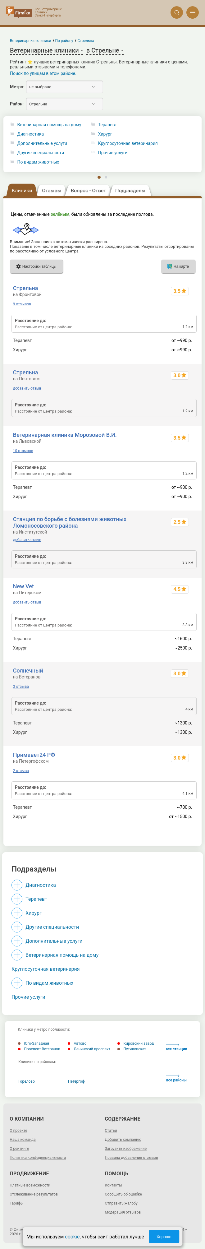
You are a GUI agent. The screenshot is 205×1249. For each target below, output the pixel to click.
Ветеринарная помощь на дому (49, 125)
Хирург (33, 913)
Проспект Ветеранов (39, 1049)
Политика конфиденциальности (38, 1157)
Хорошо (164, 1236)
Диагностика (30, 134)
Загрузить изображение (126, 1148)
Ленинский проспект (89, 1049)
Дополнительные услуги (42, 143)
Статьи (111, 1130)
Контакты (113, 1185)
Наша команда (23, 1139)
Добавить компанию (123, 1139)
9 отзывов (22, 304)
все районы (176, 1078)
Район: (17, 103)
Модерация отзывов (123, 1212)
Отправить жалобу (121, 1203)
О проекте (18, 1130)
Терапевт (36, 899)
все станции (176, 1047)
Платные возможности (30, 1185)
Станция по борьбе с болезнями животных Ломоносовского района (69, 522)
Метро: (17, 86)
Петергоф (76, 1081)
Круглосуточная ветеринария (45, 969)
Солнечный (28, 670)
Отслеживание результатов (34, 1194)
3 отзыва (21, 686)
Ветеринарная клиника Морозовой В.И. (65, 435)
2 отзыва (21, 771)
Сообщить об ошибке (123, 1194)
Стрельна (25, 288)
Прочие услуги (28, 997)
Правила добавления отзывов (131, 1157)
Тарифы (17, 1203)
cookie (72, 1237)
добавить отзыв (27, 388)
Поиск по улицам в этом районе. (43, 73)
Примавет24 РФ (34, 755)
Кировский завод (135, 1043)
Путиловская (131, 1049)
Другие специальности (40, 152)
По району (64, 41)
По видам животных (38, 162)
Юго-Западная (33, 1043)
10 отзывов (23, 451)
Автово (77, 1043)
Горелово (26, 1081)
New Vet (23, 586)
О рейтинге (19, 1148)
